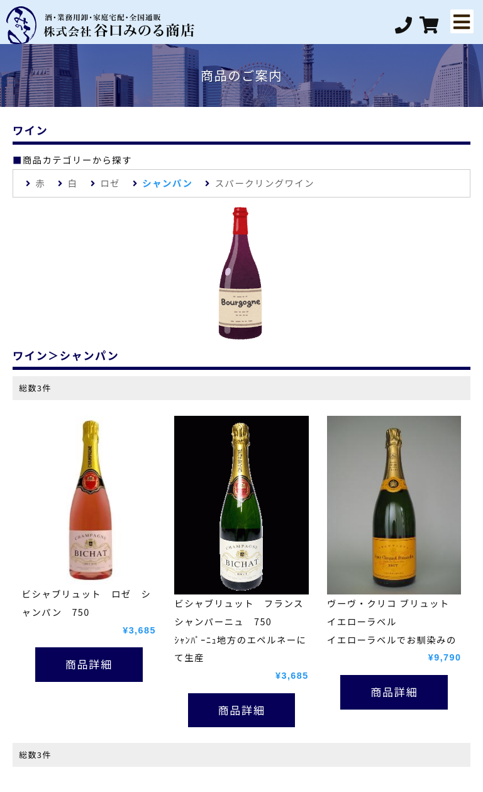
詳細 (100, 664)
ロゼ (110, 182)
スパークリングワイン (264, 182)
